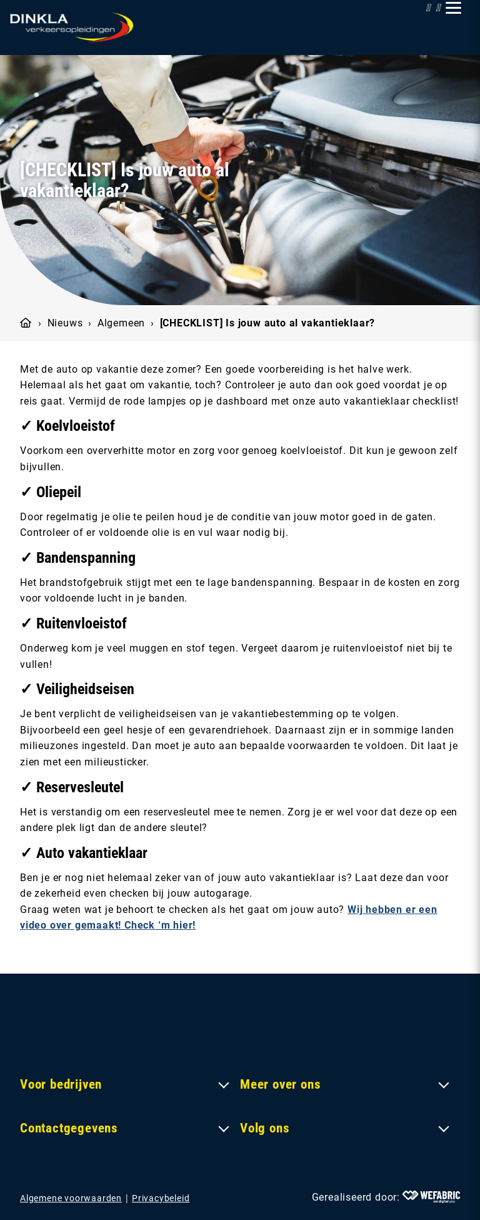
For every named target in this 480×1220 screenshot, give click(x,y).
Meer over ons (280, 1084)
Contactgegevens (69, 1128)
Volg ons (264, 1128)
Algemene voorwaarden (71, 1198)
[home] (71, 28)
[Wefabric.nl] (431, 1197)
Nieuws (65, 323)
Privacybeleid (160, 1198)
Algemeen (121, 323)
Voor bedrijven (61, 1084)
